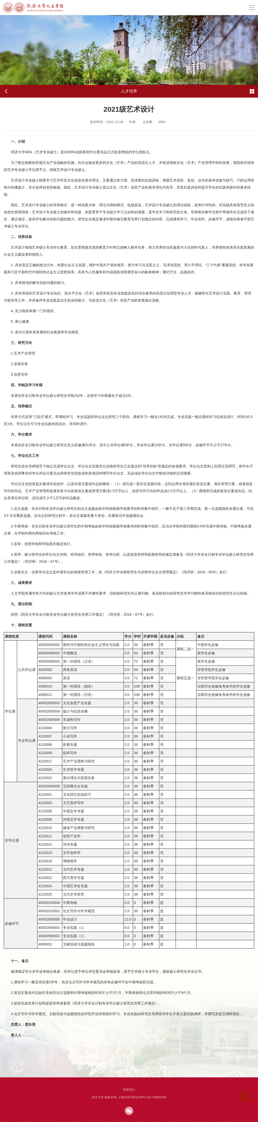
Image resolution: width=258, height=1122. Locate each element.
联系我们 (129, 1089)
